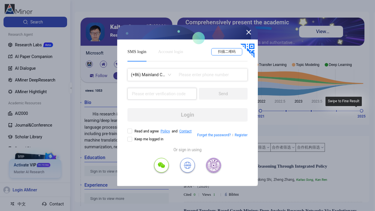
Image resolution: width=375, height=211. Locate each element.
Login (187, 115)
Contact (185, 131)
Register (241, 135)
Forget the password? (214, 135)
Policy (165, 131)
